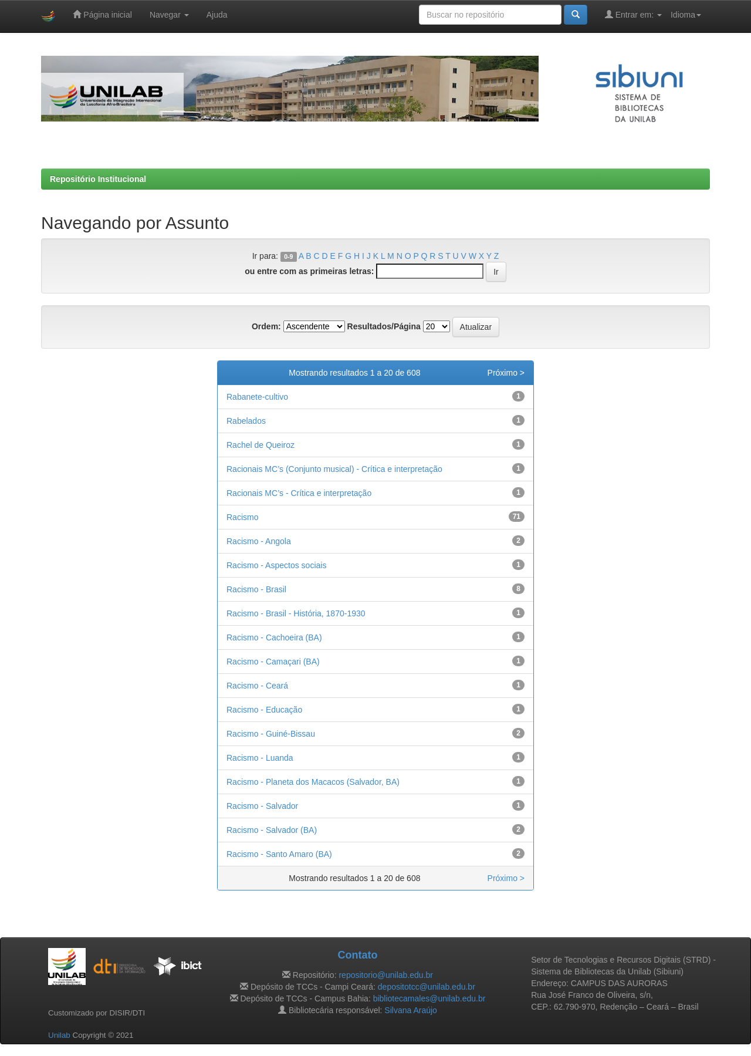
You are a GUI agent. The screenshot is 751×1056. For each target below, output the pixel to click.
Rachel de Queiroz (260, 445)
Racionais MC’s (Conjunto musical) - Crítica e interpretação (334, 469)
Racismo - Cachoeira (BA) (274, 637)
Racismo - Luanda (259, 758)
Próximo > (506, 372)
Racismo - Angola (258, 541)
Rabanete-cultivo (257, 397)
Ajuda (217, 14)
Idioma (686, 14)
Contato (357, 955)
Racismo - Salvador (262, 806)
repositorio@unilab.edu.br (386, 975)
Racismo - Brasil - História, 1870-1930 (296, 613)
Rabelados (246, 421)
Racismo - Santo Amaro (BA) (279, 854)
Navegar (169, 14)
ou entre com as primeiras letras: (309, 271)
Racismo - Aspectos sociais (276, 565)
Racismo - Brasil (256, 589)
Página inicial (102, 14)
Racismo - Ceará (257, 685)
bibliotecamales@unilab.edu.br (429, 998)
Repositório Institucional (98, 179)
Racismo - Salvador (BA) (271, 830)
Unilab (59, 1035)
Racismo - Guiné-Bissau (270, 733)
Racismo (242, 517)
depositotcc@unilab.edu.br (426, 986)
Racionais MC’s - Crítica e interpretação (298, 493)
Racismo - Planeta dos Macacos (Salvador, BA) (313, 782)
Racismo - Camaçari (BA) (273, 661)
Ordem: (266, 326)
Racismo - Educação (264, 709)
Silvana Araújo (410, 1010)
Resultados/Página (384, 326)
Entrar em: (633, 14)
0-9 (288, 256)
